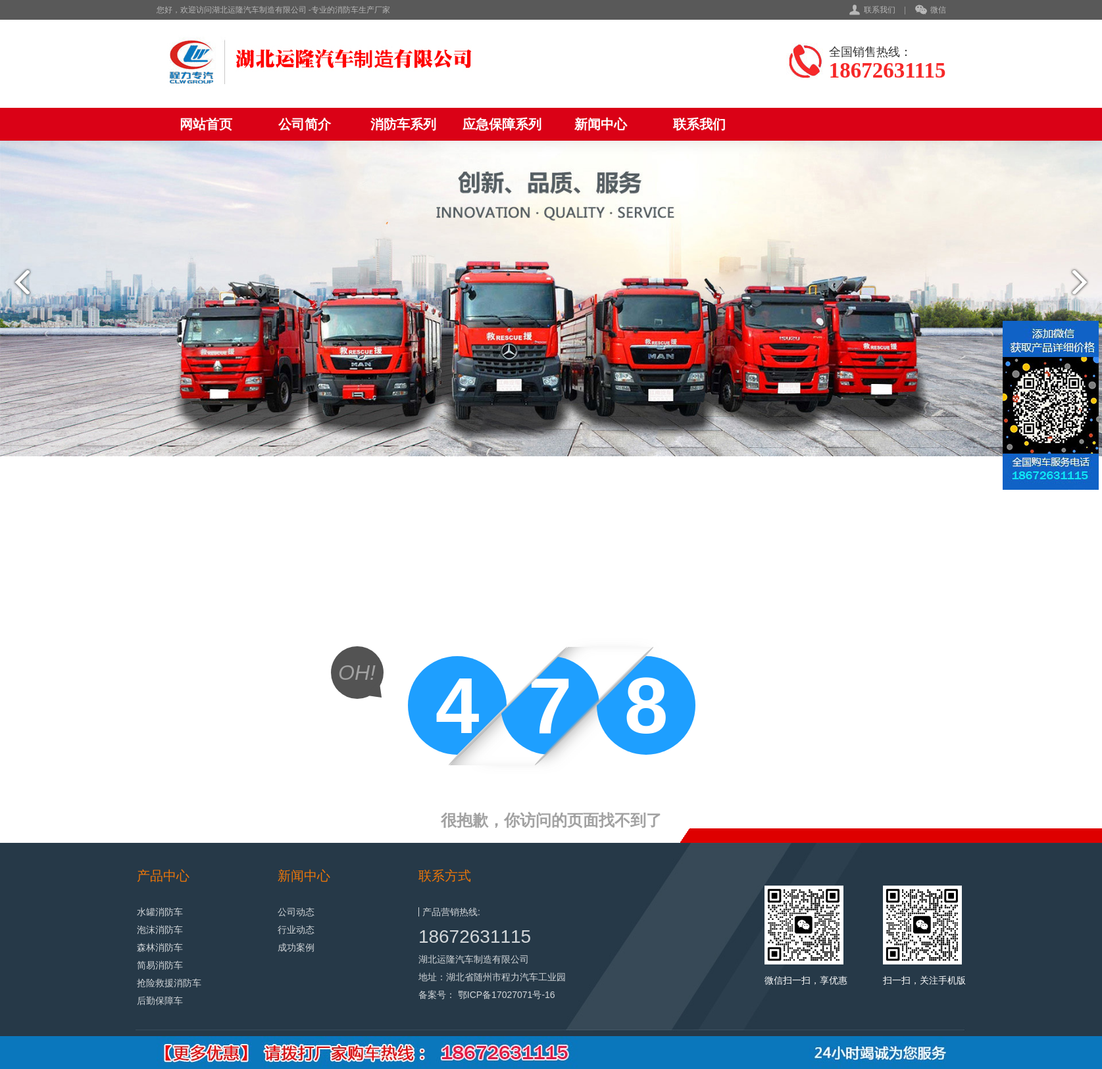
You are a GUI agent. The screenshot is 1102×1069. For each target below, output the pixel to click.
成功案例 (296, 947)
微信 (930, 10)
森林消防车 (160, 947)
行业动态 (296, 929)
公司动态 (296, 912)
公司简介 (304, 124)
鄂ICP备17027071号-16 (506, 994)
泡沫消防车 (160, 929)
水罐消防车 (160, 912)
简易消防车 (160, 965)
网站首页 (206, 124)
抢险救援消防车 (169, 983)
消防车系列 (403, 124)
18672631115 (474, 936)
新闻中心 (600, 124)
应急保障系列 (502, 124)
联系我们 (879, 9)
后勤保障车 (160, 1000)
